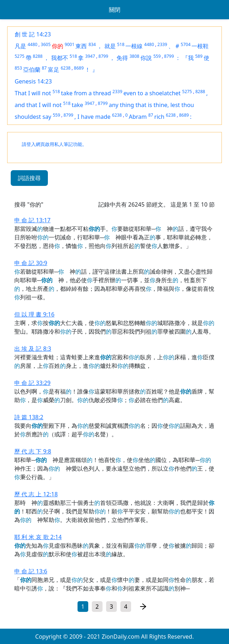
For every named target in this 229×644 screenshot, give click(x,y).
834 (92, 44)
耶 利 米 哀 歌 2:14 (38, 537)
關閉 (114, 10)
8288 (38, 56)
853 (18, 68)
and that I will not (38, 105)
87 (44, 68)
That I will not (33, 93)
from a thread (92, 93)
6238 (65, 68)
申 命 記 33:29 (32, 383)
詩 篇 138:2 (28, 417)
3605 (45, 44)
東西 (81, 46)
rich (159, 117)
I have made (94, 117)
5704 (185, 44)
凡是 (20, 46)
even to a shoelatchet (151, 93)
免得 (122, 58)
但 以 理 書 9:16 (34, 314)
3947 (90, 56)
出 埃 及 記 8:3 (32, 349)
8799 (103, 56)
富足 (53, 69)
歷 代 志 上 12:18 (36, 494)
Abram (137, 117)
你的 (57, 46)
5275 (19, 56)
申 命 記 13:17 (32, 220)
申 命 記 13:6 (30, 571)
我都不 (59, 58)
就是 (110, 46)
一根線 (134, 46)
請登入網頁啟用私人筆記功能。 (54, 144)
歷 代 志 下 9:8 (32, 451)
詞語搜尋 (29, 178)
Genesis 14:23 (33, 81)
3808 (134, 56)
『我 (188, 58)
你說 (146, 58)
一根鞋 (200, 46)
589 (199, 56)
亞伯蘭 (31, 69)
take (77, 105)
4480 (32, 44)
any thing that (128, 105)
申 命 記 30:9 (30, 263)
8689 (79, 68)
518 (121, 44)
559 (157, 56)
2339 (162, 44)
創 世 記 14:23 (33, 34)
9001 (69, 44)
